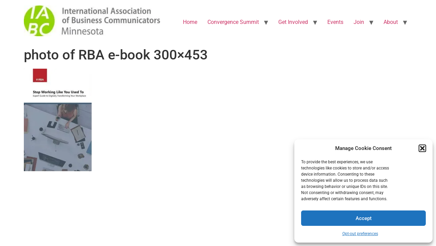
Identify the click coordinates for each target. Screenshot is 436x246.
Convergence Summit (233, 22)
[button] (422, 148)
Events (335, 22)
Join (359, 22)
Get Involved (293, 22)
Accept (364, 218)
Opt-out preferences (360, 233)
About (391, 22)
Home (190, 22)
